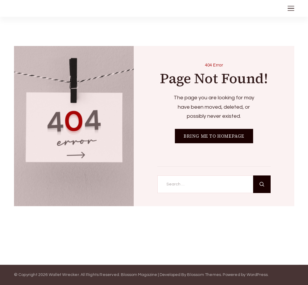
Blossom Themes (204, 275)
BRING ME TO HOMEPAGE (214, 136)
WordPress (257, 275)
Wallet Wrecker (64, 275)
